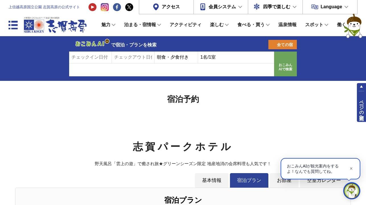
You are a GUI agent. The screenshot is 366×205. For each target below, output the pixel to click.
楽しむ (217, 24)
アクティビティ (185, 24)
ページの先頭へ (361, 107)
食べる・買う (251, 24)
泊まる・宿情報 (140, 24)
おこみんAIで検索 (285, 67)
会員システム (222, 6)
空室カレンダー (324, 180)
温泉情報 (287, 24)
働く (341, 24)
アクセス (171, 6)
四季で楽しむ (276, 6)
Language (331, 6)
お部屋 (284, 180)
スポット (314, 24)
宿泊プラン (249, 180)
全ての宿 (285, 44)
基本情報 (211, 180)
